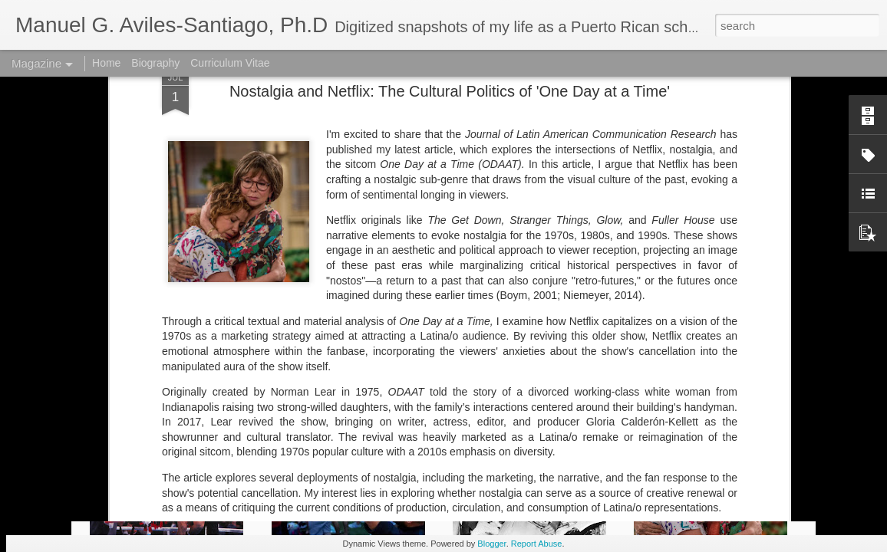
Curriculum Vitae (229, 63)
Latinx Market (427, 377)
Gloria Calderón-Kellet (264, 377)
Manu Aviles (561, 377)
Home (106, 63)
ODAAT (343, 389)
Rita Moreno (491, 389)
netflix (306, 389)
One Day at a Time (412, 389)
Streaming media (567, 389)
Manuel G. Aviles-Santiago (659, 377)
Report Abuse (536, 543)
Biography (155, 63)
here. (304, 335)
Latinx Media (496, 377)
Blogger (491, 543)
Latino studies (356, 377)
